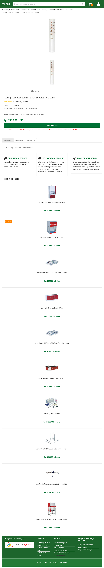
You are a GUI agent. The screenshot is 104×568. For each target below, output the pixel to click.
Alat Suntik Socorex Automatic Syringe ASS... (52, 484)
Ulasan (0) (31, 140)
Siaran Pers (42, 553)
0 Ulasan (16, 102)
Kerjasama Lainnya (85, 550)
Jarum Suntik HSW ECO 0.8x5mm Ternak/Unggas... (52, 343)
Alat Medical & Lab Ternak (63, 10)
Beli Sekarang (52, 125)
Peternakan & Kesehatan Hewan (21, 10)
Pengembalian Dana (61, 550)
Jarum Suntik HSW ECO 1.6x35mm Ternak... (52, 273)
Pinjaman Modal (59, 555)
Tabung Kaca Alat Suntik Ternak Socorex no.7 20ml (29, 97)
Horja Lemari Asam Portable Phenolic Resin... (52, 519)
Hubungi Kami (59, 548)
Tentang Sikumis (44, 543)
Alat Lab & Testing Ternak (43, 10)
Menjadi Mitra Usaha (85, 545)
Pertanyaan (58, 545)
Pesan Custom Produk (62, 553)
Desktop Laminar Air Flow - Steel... (52, 237)
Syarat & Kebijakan (60, 543)
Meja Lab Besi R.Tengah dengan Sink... (52, 378)
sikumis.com (47, 562)
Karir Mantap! (42, 545)
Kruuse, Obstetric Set (52, 414)
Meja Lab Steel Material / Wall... (52, 308)
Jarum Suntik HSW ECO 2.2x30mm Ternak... (52, 449)
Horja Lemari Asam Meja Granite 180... (52, 202)
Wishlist (24, 102)
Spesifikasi (19, 140)
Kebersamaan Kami (43, 549)
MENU (6, 4)
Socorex (17, 106)
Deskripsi (7, 140)
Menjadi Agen (83, 547)
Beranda (5, 10)
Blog (39, 555)
